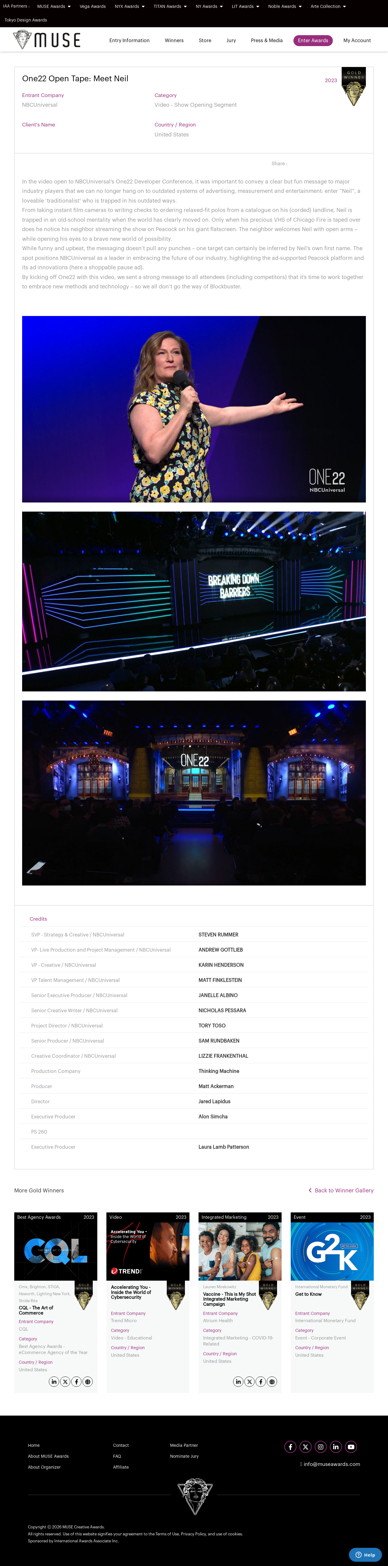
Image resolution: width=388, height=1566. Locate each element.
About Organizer (44, 1467)
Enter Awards (313, 40)
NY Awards (209, 6)
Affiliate (121, 1467)
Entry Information (129, 40)
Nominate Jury (184, 1456)
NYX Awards (130, 6)
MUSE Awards (54, 6)
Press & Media (267, 40)
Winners (174, 40)
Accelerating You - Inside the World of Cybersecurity (131, 1292)
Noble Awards (285, 6)
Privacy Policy (193, 1534)
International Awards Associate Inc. (86, 1541)
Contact (121, 1445)
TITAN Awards (170, 6)
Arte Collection (328, 6)
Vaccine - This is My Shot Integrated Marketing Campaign (229, 1299)
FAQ (117, 1456)
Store (205, 40)
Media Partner (184, 1445)
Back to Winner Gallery (341, 1190)
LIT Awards (245, 6)
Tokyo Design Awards (26, 20)
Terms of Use (167, 1534)
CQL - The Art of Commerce (36, 1311)
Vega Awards (93, 7)
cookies (235, 1534)
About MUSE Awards (48, 1456)
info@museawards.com (330, 1464)
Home (34, 1445)
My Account (357, 40)
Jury (231, 40)
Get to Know (308, 1294)
